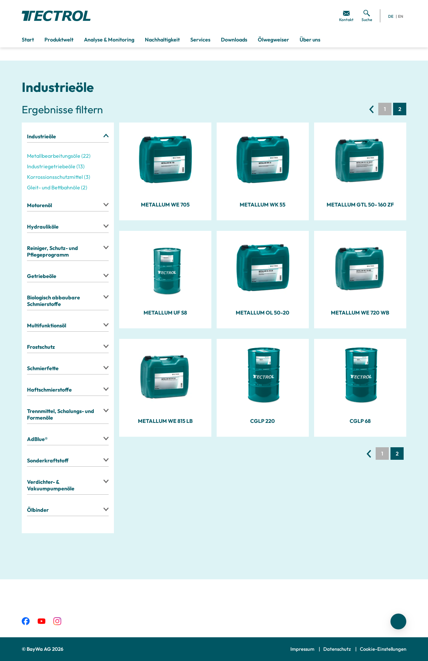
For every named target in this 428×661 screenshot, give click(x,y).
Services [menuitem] (200, 39)
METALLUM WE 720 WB (360, 312)
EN (400, 16)
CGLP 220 (262, 421)
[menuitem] (346, 15)
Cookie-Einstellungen (383, 649)
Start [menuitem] (28, 39)
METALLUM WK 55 (262, 204)
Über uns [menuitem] (310, 39)
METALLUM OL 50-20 (262, 312)
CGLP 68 (360, 421)
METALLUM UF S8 (165, 312)
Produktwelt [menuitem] (58, 39)
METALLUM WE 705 (165, 204)
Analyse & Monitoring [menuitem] (109, 39)
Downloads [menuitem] (234, 39)
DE (390, 16)
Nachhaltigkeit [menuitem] (162, 39)
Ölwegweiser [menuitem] (273, 39)
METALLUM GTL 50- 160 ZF (360, 204)
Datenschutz (337, 649)
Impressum (302, 649)
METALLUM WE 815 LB (165, 421)
